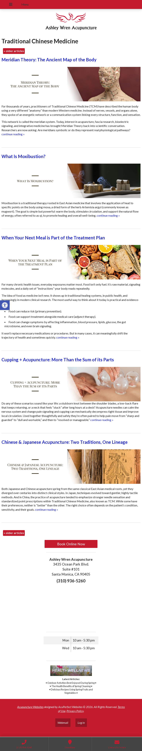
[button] (5, 305)
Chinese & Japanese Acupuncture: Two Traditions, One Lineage (64, 442)
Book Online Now (71, 544)
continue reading (13, 134)
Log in (81, 722)
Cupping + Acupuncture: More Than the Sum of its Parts (57, 359)
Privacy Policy (75, 711)
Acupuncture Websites (30, 707)
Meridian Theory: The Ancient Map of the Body (49, 59)
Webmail (63, 722)
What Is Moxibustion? (23, 156)
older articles (14, 51)
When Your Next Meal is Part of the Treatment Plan (53, 237)
